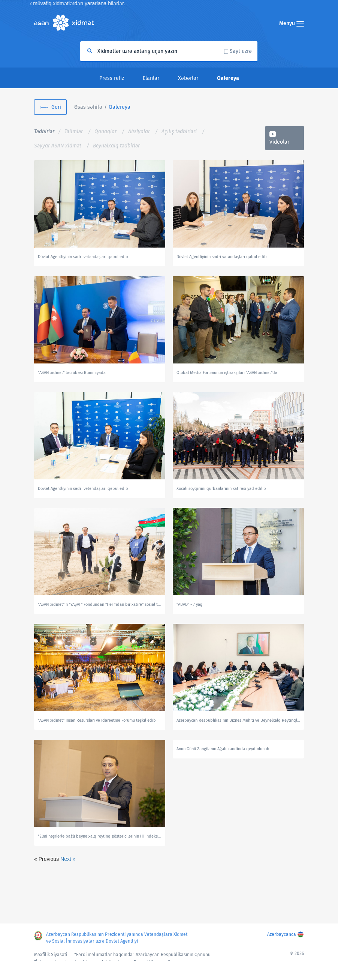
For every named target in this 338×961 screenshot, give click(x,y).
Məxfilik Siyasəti (50, 954)
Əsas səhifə (88, 107)
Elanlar (151, 78)
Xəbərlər (188, 78)
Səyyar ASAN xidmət (57, 146)
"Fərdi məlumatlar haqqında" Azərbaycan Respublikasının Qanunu (142, 954)
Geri (56, 107)
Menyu (291, 23)
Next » (67, 859)
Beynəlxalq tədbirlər (116, 146)
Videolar (279, 142)
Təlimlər (73, 131)
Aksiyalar (139, 131)
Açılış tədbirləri (179, 131)
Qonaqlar (105, 131)
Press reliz (111, 78)
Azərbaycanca (281, 934)
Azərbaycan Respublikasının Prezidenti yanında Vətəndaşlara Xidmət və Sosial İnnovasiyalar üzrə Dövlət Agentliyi (116, 938)
